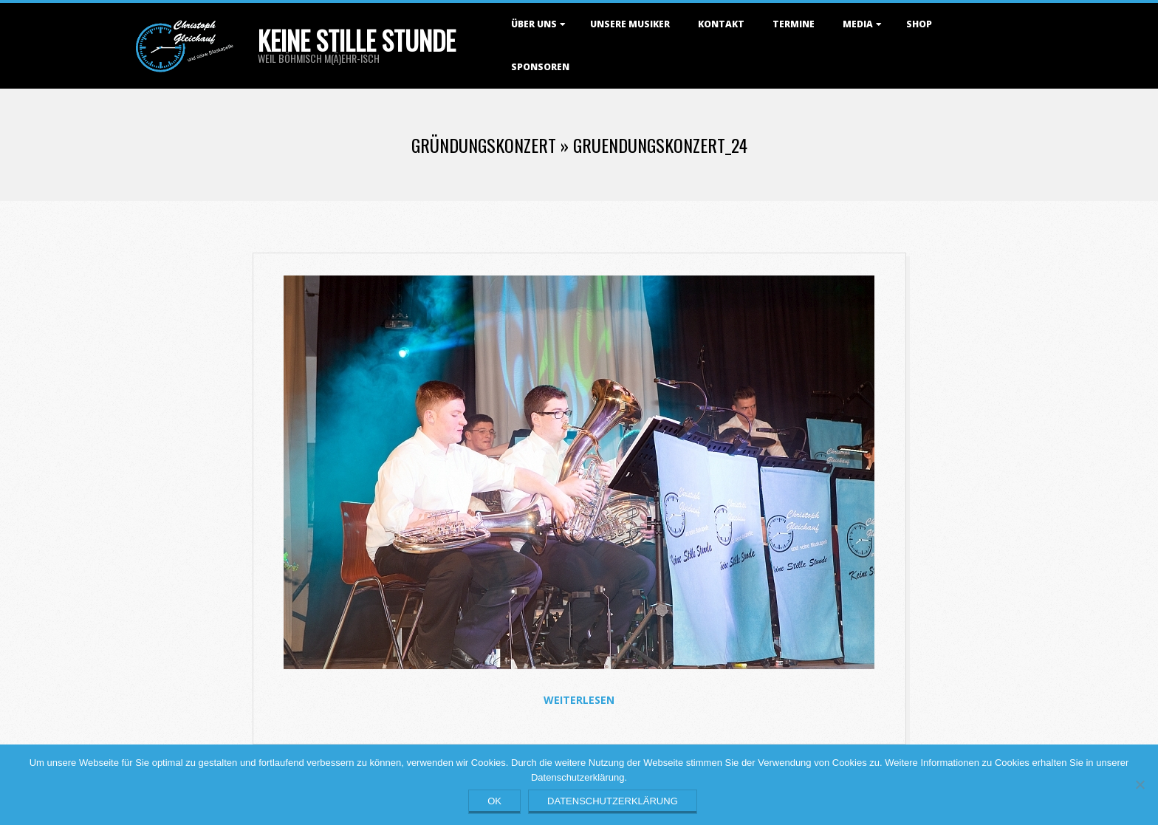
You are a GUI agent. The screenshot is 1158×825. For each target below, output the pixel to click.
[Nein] (1139, 784)
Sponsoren (540, 67)
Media (858, 24)
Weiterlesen (579, 700)
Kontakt (721, 24)
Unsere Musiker (630, 24)
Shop (919, 24)
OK (494, 801)
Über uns (534, 24)
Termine (793, 24)
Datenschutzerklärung (612, 801)
